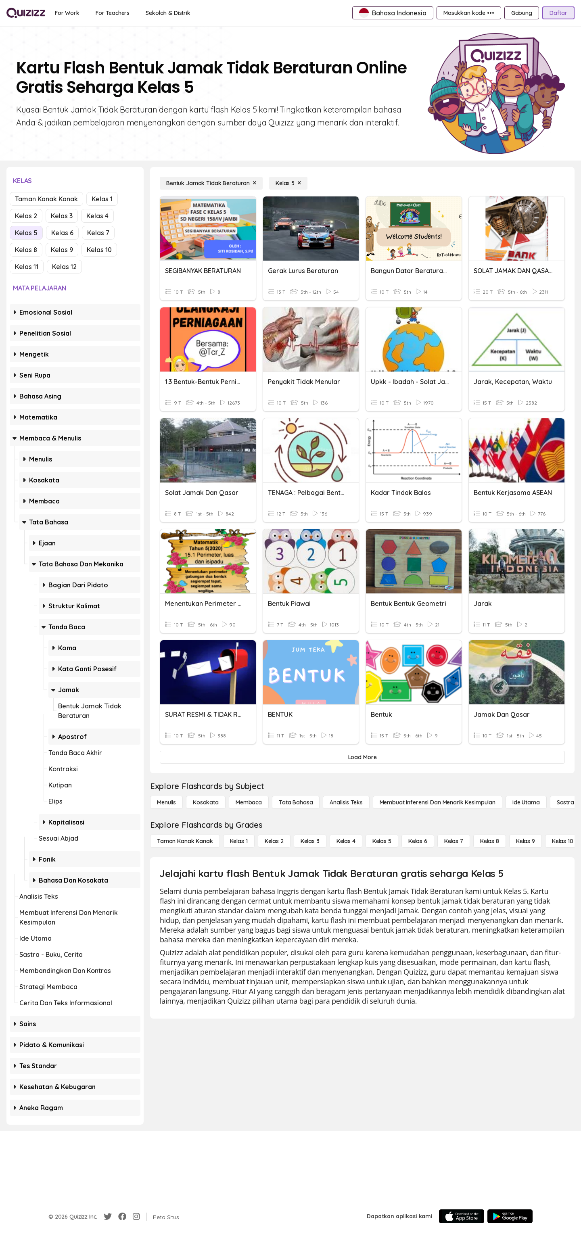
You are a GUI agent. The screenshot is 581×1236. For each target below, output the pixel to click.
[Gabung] (521, 12)
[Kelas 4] (346, 841)
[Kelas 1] (239, 841)
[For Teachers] (112, 12)
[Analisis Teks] (346, 802)
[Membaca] (249, 802)
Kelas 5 (26, 233)
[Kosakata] (206, 802)
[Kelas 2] (274, 841)
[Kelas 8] (489, 841)
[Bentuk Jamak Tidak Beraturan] (211, 183)
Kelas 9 (62, 250)
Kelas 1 (102, 199)
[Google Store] (510, 1216)
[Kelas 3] (310, 841)
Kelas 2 (26, 216)
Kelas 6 (62, 233)
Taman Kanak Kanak (46, 199)
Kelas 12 (64, 267)
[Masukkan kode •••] (469, 12)
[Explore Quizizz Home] (25, 13)
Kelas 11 (26, 267)
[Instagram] (136, 1216)
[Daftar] (558, 12)
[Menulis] (166, 802)
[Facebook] (122, 1216)
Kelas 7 (98, 233)
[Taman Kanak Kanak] (185, 841)
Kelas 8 (26, 250)
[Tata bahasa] (296, 802)
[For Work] (67, 12)
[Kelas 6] (417, 841)
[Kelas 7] (453, 841)
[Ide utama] (526, 802)
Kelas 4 (97, 216)
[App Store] (461, 1216)
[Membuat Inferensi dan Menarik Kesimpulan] (437, 802)
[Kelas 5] (288, 183)
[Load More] (362, 757)
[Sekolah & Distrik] (168, 12)
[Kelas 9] (525, 841)
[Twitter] (108, 1216)
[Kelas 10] (562, 841)
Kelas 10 (99, 250)
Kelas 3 (62, 216)
